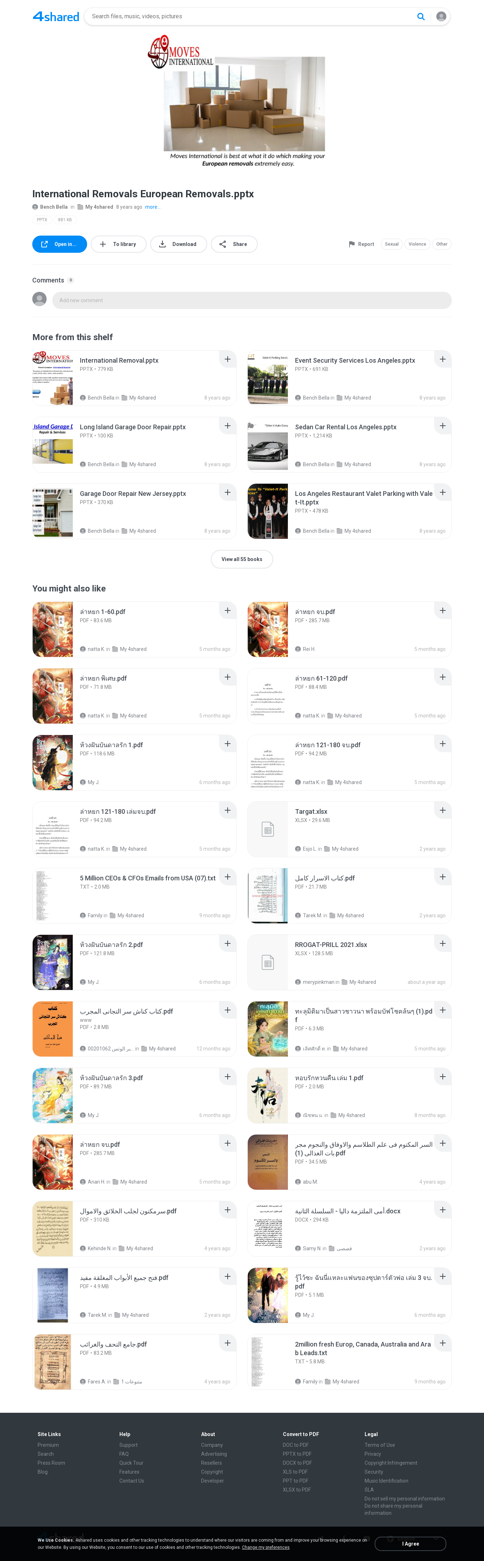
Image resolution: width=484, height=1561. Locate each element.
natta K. (92, 649)
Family (91, 915)
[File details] (61, 378)
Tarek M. (308, 915)
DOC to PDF (296, 1445)
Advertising (214, 1454)
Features (129, 1472)
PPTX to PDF (297, 1454)
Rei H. (305, 649)
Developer (212, 1481)
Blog (43, 1472)
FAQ (124, 1454)
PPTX (42, 219)
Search (46, 1454)
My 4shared (95, 207)
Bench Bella (50, 207)
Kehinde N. (95, 1248)
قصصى (340, 1248)
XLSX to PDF (297, 1490)
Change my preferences (266, 1547)
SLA (369, 1490)
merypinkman (314, 982)
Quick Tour (131, 1463)
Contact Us (131, 1481)
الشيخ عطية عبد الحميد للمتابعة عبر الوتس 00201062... (107, 1049)
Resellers (211, 1463)
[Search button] (421, 16)
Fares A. (93, 1381)
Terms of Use (380, 1445)
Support (128, 1445)
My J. (90, 782)
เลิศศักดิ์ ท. (310, 1049)
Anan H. (92, 1182)
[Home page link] (56, 16)
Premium (48, 1445)
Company (212, 1445)
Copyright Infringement (391, 1463)
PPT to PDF (295, 1481)
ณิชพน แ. (309, 1115)
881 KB (65, 219)
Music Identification (386, 1481)
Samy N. (308, 1248)
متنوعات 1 (127, 1381)
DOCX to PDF (297, 1463)
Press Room (51, 1463)
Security (374, 1472)
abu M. (306, 1182)
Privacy (373, 1454)
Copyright (212, 1472)
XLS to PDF (295, 1472)
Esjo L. (306, 849)
